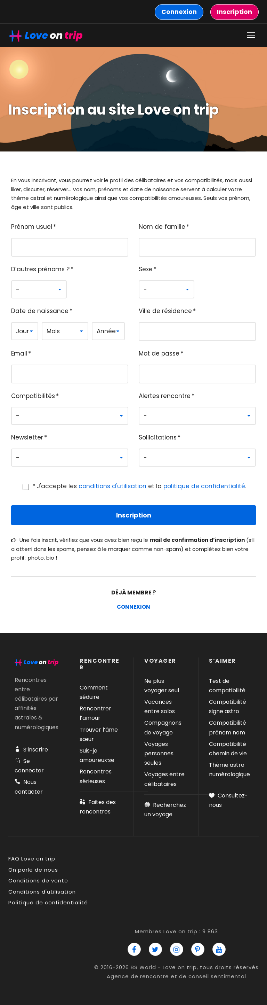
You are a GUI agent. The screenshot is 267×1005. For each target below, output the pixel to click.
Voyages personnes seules (158, 753)
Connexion (133, 606)
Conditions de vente (38, 880)
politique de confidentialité (204, 486)
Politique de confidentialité (48, 902)
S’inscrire (31, 750)
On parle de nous (33, 869)
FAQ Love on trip (31, 858)
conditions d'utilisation (112, 486)
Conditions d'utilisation (42, 891)
